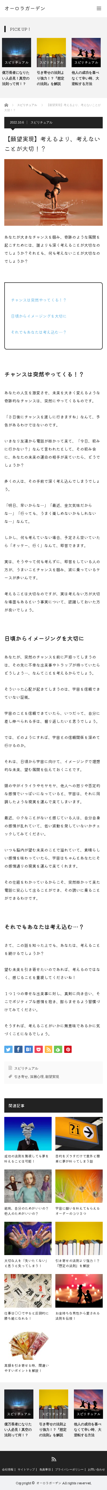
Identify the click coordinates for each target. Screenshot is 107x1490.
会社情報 (7, 1469)
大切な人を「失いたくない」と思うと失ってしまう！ (26, 1263)
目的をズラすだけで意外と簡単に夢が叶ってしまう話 (77, 1158)
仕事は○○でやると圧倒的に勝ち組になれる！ (26, 1315)
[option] (18, 62)
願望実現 (52, 1077)
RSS (53, 1458)
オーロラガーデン (48, 1483)
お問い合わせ (96, 1469)
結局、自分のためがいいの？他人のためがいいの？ (26, 1211)
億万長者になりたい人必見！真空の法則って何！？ (18, 78)
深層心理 (37, 1077)
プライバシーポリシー (69, 1469)
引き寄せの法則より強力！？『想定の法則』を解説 (52, 78)
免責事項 (45, 1469)
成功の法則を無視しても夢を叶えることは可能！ (26, 1158)
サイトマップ (26, 1469)
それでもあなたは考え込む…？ (39, 332)
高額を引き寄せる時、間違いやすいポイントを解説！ (26, 1368)
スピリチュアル (19, 62)
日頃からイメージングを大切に (39, 316)
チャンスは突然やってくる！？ (39, 300)
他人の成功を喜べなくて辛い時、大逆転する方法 (87, 78)
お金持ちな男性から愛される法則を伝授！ (77, 1315)
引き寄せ (21, 1077)
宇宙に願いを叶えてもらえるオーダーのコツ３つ (77, 1211)
